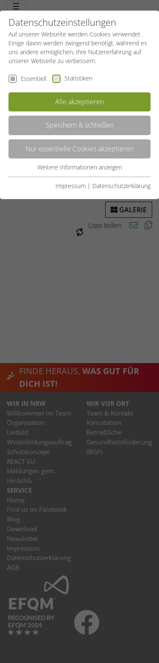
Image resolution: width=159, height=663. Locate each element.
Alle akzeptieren (79, 101)
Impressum (71, 186)
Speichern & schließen (80, 125)
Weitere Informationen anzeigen (79, 167)
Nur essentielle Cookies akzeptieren (79, 148)
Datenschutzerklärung (121, 186)
